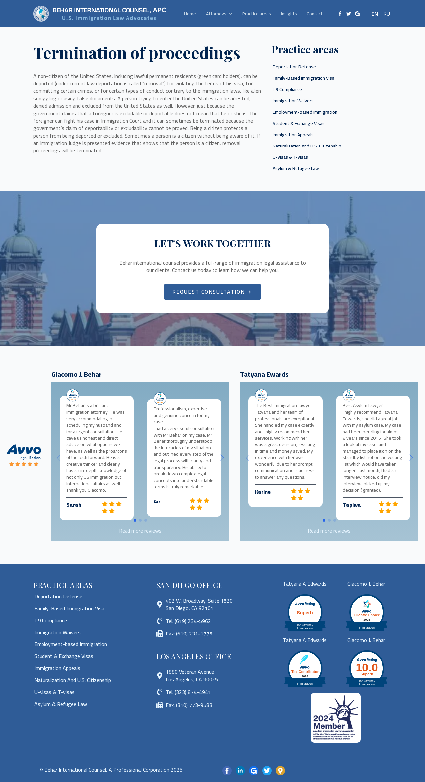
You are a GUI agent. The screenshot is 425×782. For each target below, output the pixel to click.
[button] (222, 458)
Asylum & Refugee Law (296, 168)
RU (386, 14)
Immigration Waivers (293, 100)
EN (374, 14)
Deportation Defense (294, 66)
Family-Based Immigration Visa (303, 78)
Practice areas (256, 13)
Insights (289, 13)
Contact (315, 13)
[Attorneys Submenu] (231, 14)
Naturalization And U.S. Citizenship (307, 146)
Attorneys (216, 13)
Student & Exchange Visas (299, 123)
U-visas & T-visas (290, 157)
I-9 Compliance (287, 89)
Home (190, 13)
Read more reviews (140, 530)
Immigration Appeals (293, 134)
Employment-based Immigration (305, 112)
